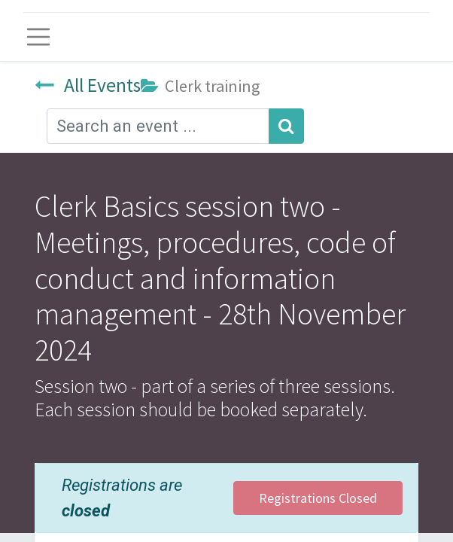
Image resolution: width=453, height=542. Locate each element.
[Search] (286, 126)
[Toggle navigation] (38, 37)
